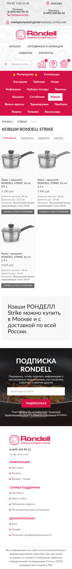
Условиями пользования (43, 415)
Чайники (39, 82)
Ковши (55, 96)
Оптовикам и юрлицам (45, 46)
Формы (16, 111)
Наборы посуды (38, 89)
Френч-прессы (14, 104)
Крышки (18, 96)
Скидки (16, 529)
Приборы (61, 104)
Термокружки (39, 104)
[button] (18, 14)
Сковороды (52, 74)
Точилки (33, 111)
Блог (15, 524)
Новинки (25, 53)
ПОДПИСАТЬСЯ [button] (36, 403)
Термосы (60, 89)
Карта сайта (19, 498)
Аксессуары (52, 111)
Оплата (16, 473)
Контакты (46, 53)
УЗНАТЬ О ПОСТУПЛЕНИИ (17, 212)
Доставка (17, 467)
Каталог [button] (15, 46)
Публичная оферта (23, 504)
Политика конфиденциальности (31, 535)
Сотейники (37, 96)
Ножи (55, 82)
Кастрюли (20, 82)
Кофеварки (13, 89)
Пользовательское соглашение (30, 510)
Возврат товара (21, 479)
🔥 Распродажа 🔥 (25, 74)
